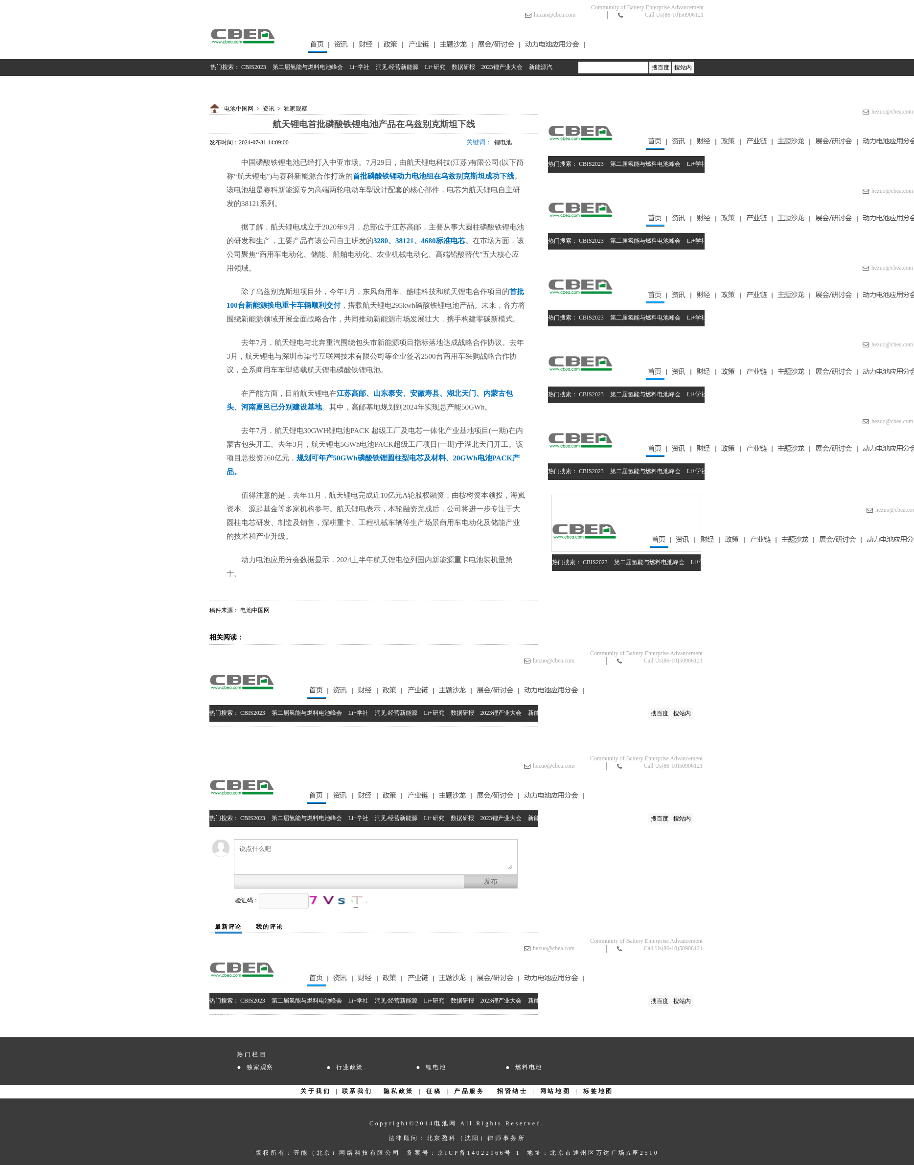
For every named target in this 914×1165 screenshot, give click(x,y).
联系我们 (357, 1091)
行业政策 (349, 1067)
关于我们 (315, 1091)
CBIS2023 (253, 67)
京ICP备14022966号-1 (479, 1152)
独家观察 (295, 108)
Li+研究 (435, 67)
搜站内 (683, 67)
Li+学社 (359, 67)
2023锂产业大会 (502, 67)
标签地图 (598, 1091)
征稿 (433, 1091)
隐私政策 (399, 1091)
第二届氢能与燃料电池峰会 (308, 67)
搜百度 (660, 67)
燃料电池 (528, 1067)
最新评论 (228, 926)
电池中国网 (238, 108)
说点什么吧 (375, 857)
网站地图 (555, 1091)
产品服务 (469, 1091)
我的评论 (269, 926)
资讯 (268, 108)
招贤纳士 (512, 1091)
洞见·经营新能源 (397, 67)
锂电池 (503, 142)
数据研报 (463, 67)
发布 (491, 881)
